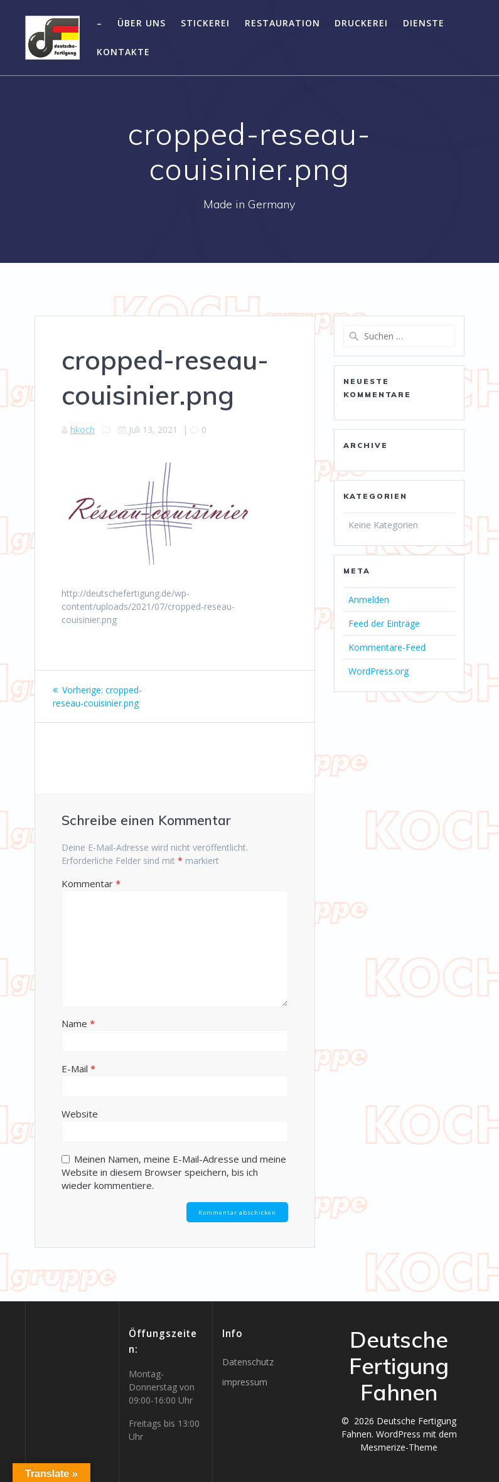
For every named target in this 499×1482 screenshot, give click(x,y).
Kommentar (91, 883)
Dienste (423, 23)
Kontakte (123, 52)
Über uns (141, 23)
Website (80, 1113)
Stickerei (205, 23)
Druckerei (361, 23)
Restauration (282, 23)
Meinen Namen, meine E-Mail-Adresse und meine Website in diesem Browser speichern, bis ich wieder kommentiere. (174, 1172)
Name (78, 1023)
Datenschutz (248, 1362)
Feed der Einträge (384, 623)
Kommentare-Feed (387, 647)
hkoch (82, 429)
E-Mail (78, 1068)
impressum (244, 1382)
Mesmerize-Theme (398, 1447)
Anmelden (368, 599)
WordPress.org (378, 671)
